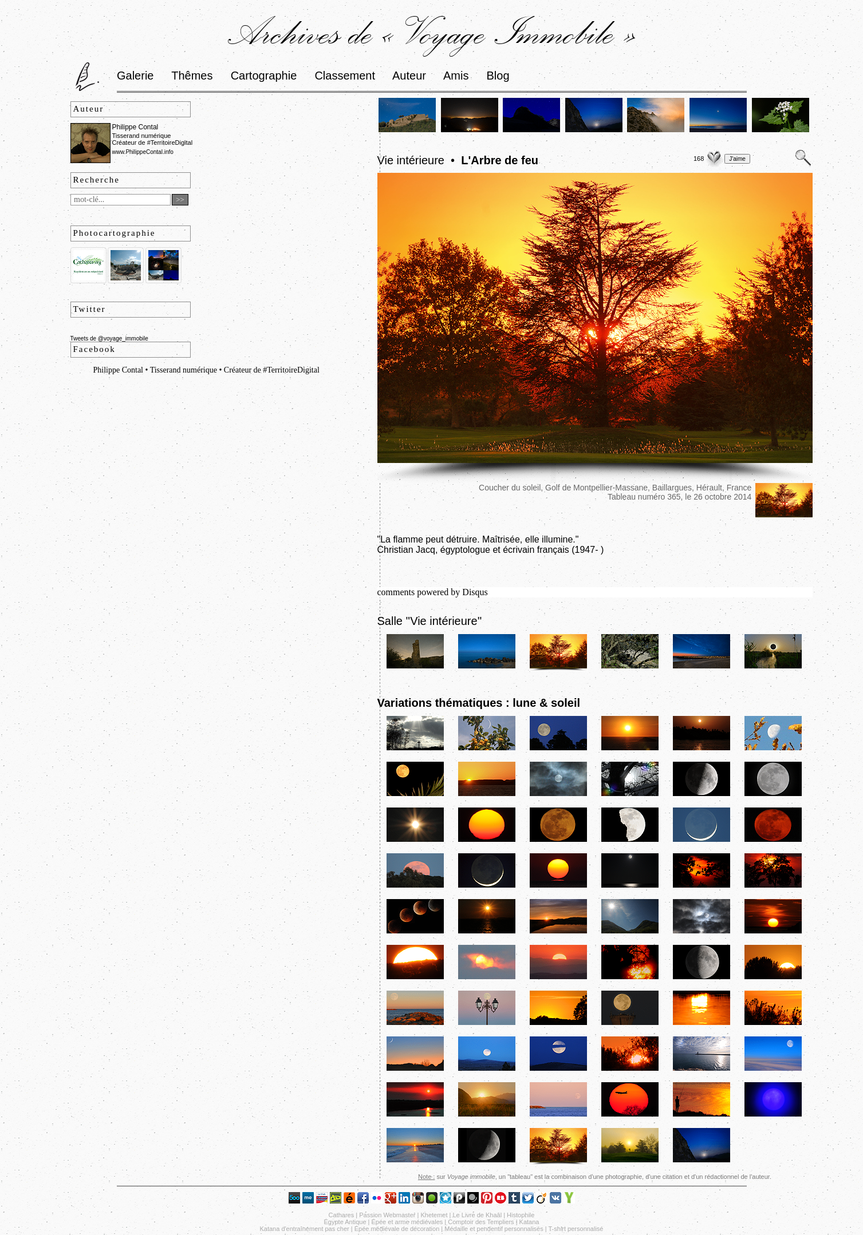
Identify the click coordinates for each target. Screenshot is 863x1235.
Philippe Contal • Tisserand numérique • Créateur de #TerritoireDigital (206, 370)
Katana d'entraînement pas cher (304, 1228)
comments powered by (432, 592)
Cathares (341, 1215)
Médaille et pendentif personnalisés (493, 1228)
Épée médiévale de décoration (397, 1228)
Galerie (135, 75)
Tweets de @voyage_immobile (109, 338)
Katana (529, 1221)
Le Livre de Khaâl (477, 1215)
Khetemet (433, 1215)
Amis (455, 75)
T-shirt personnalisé (576, 1228)
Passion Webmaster (387, 1215)
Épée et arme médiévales (407, 1221)
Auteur (409, 75)
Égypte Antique (345, 1221)
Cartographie (264, 75)
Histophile (520, 1215)
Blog (498, 75)
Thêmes (191, 75)
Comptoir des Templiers (481, 1221)
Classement (344, 75)
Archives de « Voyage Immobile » (431, 33)
